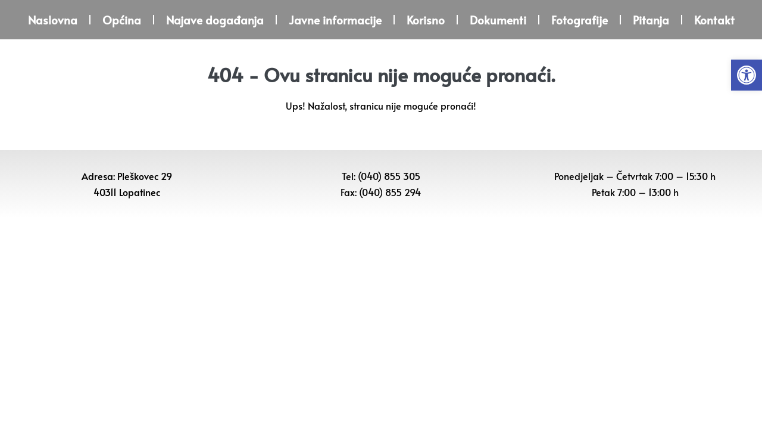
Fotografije (579, 19)
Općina (121, 19)
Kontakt (714, 19)
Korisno (426, 19)
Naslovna (52, 19)
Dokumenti (498, 19)
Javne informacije (335, 19)
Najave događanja (215, 19)
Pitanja (651, 19)
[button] (746, 75)
